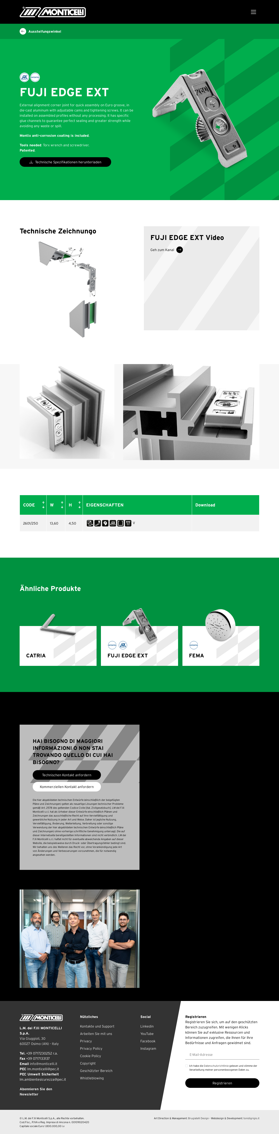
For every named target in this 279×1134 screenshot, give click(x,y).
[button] (42, 505)
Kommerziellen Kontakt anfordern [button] (67, 787)
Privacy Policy (91, 1048)
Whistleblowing (92, 1078)
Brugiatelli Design (198, 1118)
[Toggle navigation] (253, 12)
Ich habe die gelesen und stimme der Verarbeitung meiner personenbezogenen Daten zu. (223, 1067)
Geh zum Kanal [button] (166, 249)
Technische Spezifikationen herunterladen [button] (65, 162)
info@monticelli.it (43, 1064)
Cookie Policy (90, 1056)
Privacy (86, 1041)
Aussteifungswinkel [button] (40, 31)
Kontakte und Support (97, 1026)
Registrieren (222, 1083)
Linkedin (147, 1026)
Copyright (88, 1063)
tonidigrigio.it (251, 1118)
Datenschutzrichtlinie (216, 1065)
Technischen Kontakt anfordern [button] (66, 775)
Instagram (148, 1048)
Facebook (147, 1041)
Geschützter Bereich (96, 1071)
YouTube (147, 1034)
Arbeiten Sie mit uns (96, 1034)
